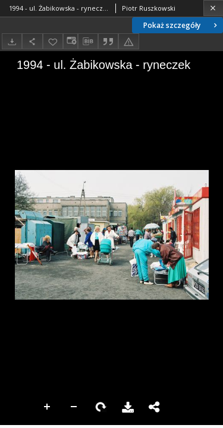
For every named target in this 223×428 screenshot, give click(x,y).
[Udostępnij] (32, 41)
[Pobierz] (12, 41)
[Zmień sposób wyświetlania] (70, 41)
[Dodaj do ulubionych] (53, 41)
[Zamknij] (213, 8)
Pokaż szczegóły (181, 25)
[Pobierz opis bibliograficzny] (88, 41)
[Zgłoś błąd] (128, 41)
